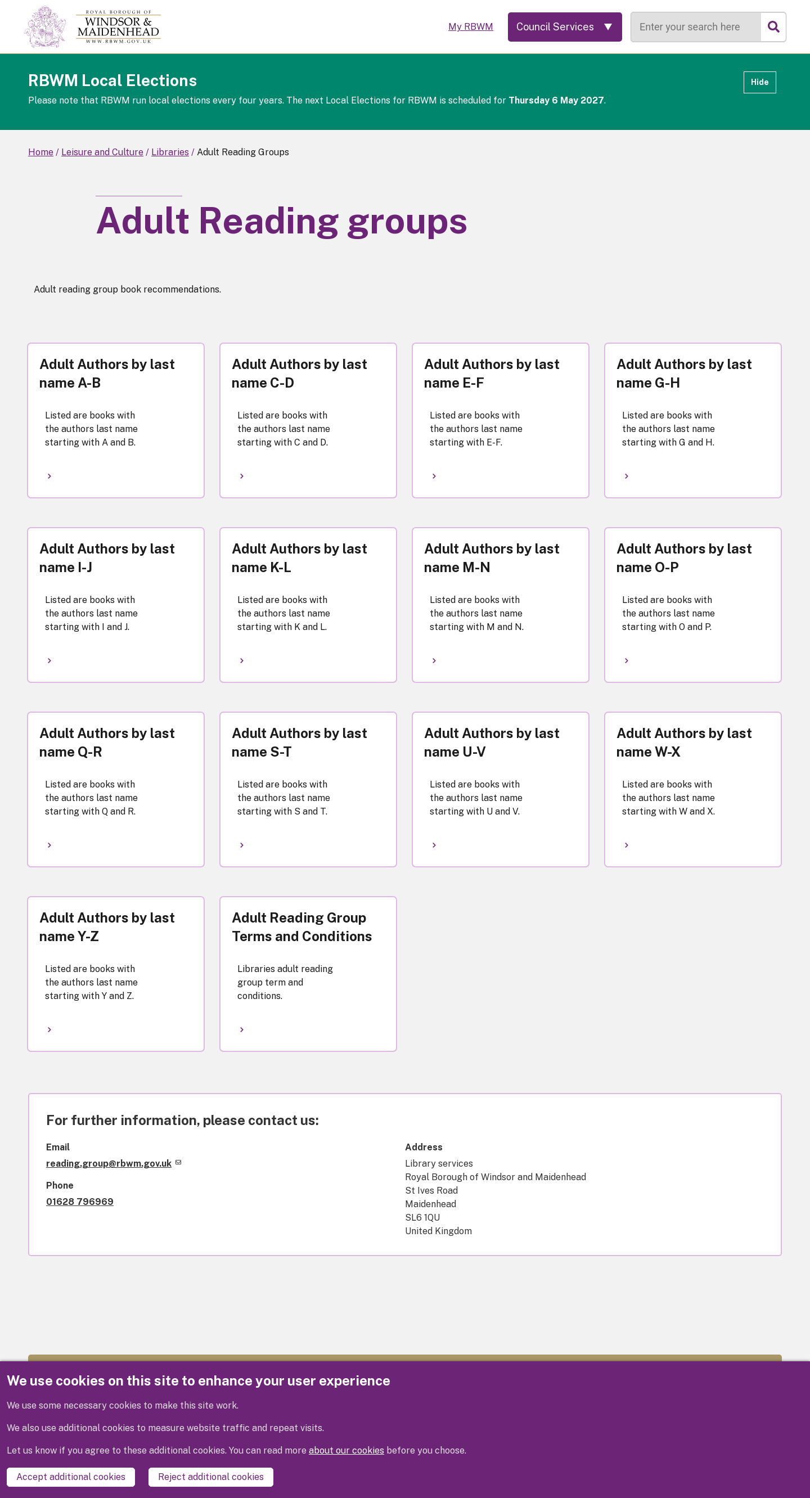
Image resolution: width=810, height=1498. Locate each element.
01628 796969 (80, 1201)
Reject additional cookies (211, 1477)
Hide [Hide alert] (760, 82)
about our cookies (346, 1450)
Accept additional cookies (70, 1477)
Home (40, 152)
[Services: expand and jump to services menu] (565, 27)
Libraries (170, 152)
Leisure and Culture (102, 152)
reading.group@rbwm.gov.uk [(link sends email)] (113, 1163)
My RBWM (470, 26)
